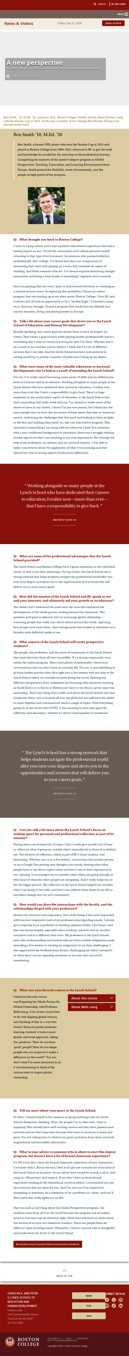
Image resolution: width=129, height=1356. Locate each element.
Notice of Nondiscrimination (62, 1340)
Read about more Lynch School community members (47, 1244)
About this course (84, 998)
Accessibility (54, 1338)
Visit (89, 1305)
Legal (69, 1338)
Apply (89, 1295)
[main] (64, 655)
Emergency (82, 1338)
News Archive (113, 23)
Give (89, 1315)
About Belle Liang (84, 1007)
